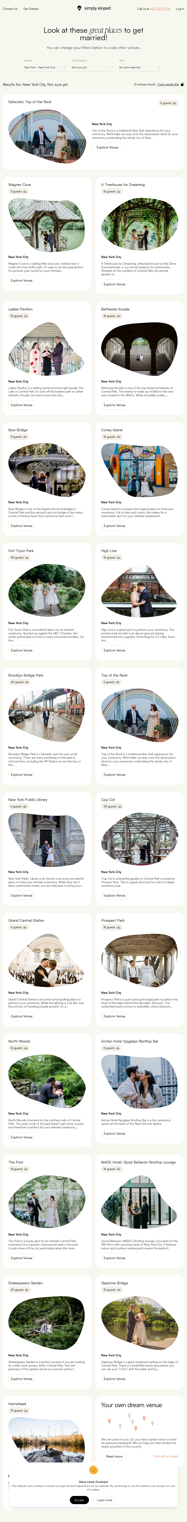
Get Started (30, 9)
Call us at (153, 9)
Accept (79, 1500)
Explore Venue (107, 147)
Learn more (104, 1500)
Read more (114, 1456)
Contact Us (10, 9)
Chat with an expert (166, 1456)
